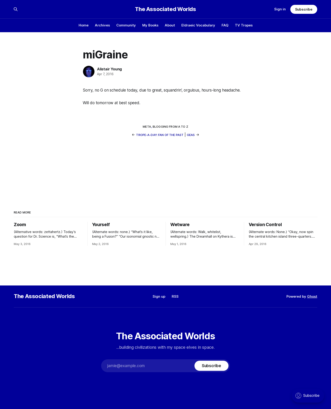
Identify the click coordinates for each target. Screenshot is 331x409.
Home (83, 25)
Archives (102, 25)
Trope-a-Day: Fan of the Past (159, 135)
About (170, 25)
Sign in (280, 9)
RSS (175, 296)
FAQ (225, 25)
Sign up (159, 296)
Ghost (312, 296)
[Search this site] (15, 9)
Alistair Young (109, 69)
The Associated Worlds (165, 9)
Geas (191, 135)
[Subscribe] (211, 366)
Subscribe (303, 9)
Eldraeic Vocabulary (198, 25)
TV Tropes (244, 25)
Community (126, 25)
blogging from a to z (170, 126)
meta (147, 126)
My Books (150, 25)
